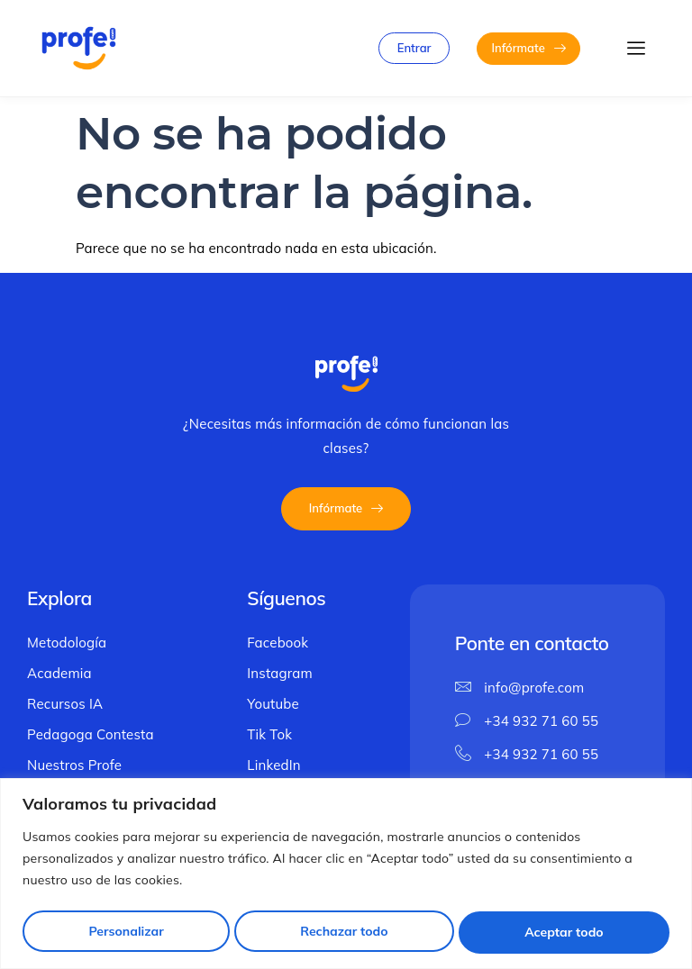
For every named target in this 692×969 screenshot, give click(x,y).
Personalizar (124, 932)
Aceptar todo (564, 932)
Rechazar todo (343, 932)
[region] (346, 874)
